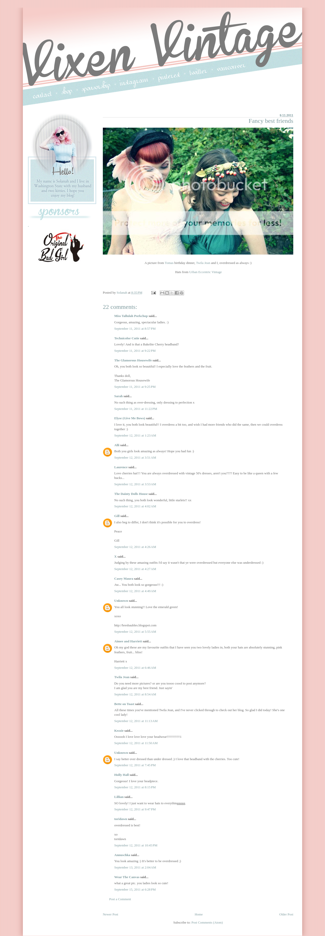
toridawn (120, 819)
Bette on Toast (124, 704)
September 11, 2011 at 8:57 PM (135, 328)
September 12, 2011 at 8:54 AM (135, 694)
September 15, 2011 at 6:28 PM (135, 889)
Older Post (286, 914)
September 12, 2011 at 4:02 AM (135, 506)
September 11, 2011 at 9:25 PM (135, 387)
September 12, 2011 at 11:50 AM (136, 743)
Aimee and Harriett (128, 641)
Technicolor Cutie (126, 338)
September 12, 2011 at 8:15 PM (135, 787)
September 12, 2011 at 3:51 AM (135, 457)
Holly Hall (121, 775)
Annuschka (122, 855)
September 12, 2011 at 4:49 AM (135, 591)
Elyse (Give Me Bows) (129, 418)
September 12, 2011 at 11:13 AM (136, 721)
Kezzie (119, 730)
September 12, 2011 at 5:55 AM (135, 631)
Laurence (120, 467)
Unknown (121, 601)
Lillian (119, 797)
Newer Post (110, 914)
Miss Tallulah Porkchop (131, 316)
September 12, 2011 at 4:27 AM (135, 569)
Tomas (169, 263)
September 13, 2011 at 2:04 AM (135, 867)
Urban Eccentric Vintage (205, 272)
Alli (116, 445)
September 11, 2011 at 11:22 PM (135, 409)
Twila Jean (203, 263)
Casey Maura (123, 578)
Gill (117, 516)
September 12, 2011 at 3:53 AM (135, 484)
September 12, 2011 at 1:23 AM (135, 435)
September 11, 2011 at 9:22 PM (135, 351)
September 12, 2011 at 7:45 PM (135, 765)
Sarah (118, 396)
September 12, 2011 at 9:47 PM (135, 809)
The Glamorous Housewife (133, 360)
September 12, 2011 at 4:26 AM (135, 547)
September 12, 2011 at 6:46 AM (135, 668)
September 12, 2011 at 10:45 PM (135, 845)
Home (199, 914)
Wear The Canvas (126, 877)
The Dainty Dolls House (131, 494)
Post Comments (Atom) (207, 922)
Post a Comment (120, 899)
